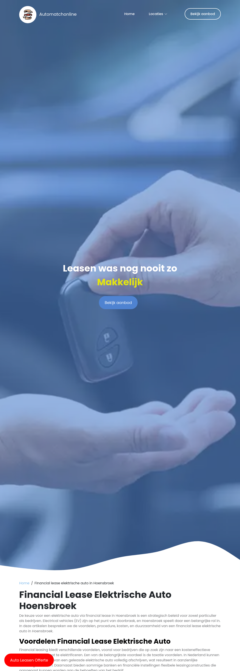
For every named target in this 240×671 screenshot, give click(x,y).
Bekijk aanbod (202, 13)
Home (129, 13)
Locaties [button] (156, 13)
